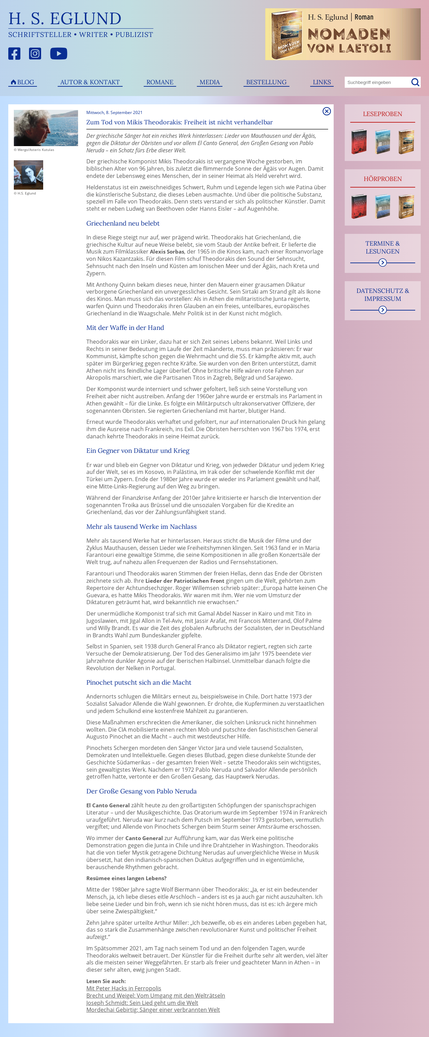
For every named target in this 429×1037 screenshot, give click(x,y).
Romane (159, 82)
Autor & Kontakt (90, 82)
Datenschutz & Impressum (382, 295)
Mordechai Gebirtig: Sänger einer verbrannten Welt (153, 1010)
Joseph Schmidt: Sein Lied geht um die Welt (142, 1003)
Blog (25, 82)
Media (210, 82)
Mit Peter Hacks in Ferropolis (123, 988)
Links (322, 82)
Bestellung (266, 82)
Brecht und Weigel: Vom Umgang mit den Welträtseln (155, 995)
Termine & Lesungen (382, 247)
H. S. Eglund (65, 18)
